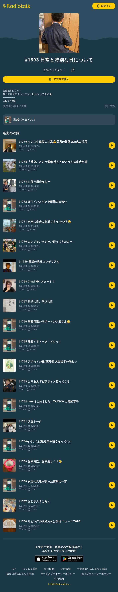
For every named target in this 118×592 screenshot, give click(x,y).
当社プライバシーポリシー (96, 573)
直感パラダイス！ (54, 70)
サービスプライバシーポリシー (58, 573)
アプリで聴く (58, 79)
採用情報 (66, 568)
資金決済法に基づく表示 (20, 573)
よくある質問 (30, 568)
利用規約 (59, 578)
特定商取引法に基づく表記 (92, 568)
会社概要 (49, 568)
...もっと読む (9, 100)
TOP (13, 568)
